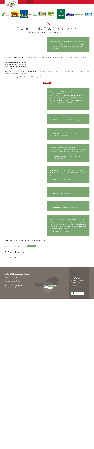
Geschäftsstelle (62, 2)
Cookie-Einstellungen (37, 444)
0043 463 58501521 (13, 436)
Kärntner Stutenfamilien (11, 408)
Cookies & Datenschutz (23, 444)
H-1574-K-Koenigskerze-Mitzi (22, 396)
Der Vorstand (77, 428)
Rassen (29, 2)
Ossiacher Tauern (38, 2)
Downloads (79, 2)
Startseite (22, 2)
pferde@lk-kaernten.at (10, 438)
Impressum (13, 444)
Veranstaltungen (78, 431)
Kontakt (87, 2)
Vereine (71, 2)
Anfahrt (75, 435)
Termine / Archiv (50, 2)
